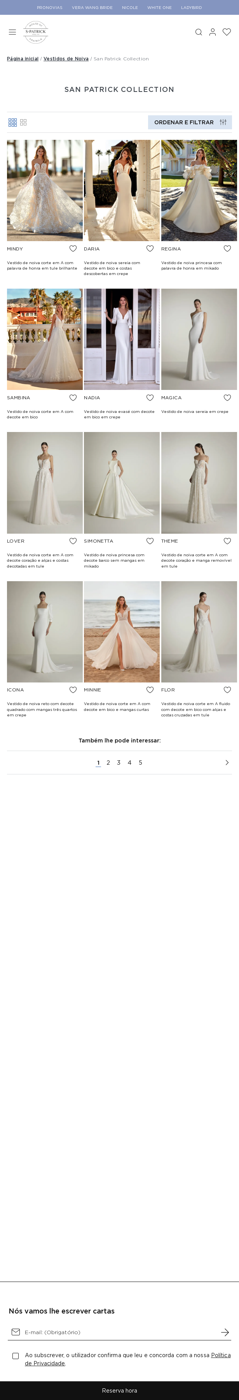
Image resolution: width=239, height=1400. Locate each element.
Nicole (130, 7)
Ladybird (191, 7)
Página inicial (22, 59)
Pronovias (50, 7)
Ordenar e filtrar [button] (184, 122)
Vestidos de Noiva (66, 59)
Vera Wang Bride (92, 7)
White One (159, 7)
